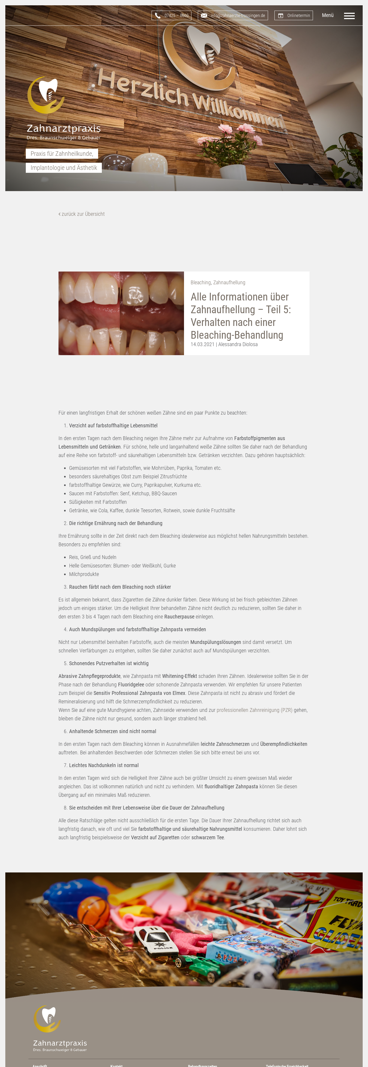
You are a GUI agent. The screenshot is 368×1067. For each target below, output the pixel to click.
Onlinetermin (298, 15)
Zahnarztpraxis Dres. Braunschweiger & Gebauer (64, 109)
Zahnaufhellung (229, 282)
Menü (328, 15)
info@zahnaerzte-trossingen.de (238, 15)
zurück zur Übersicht (81, 214)
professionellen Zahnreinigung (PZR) (254, 710)
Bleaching (201, 282)
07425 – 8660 (177, 15)
